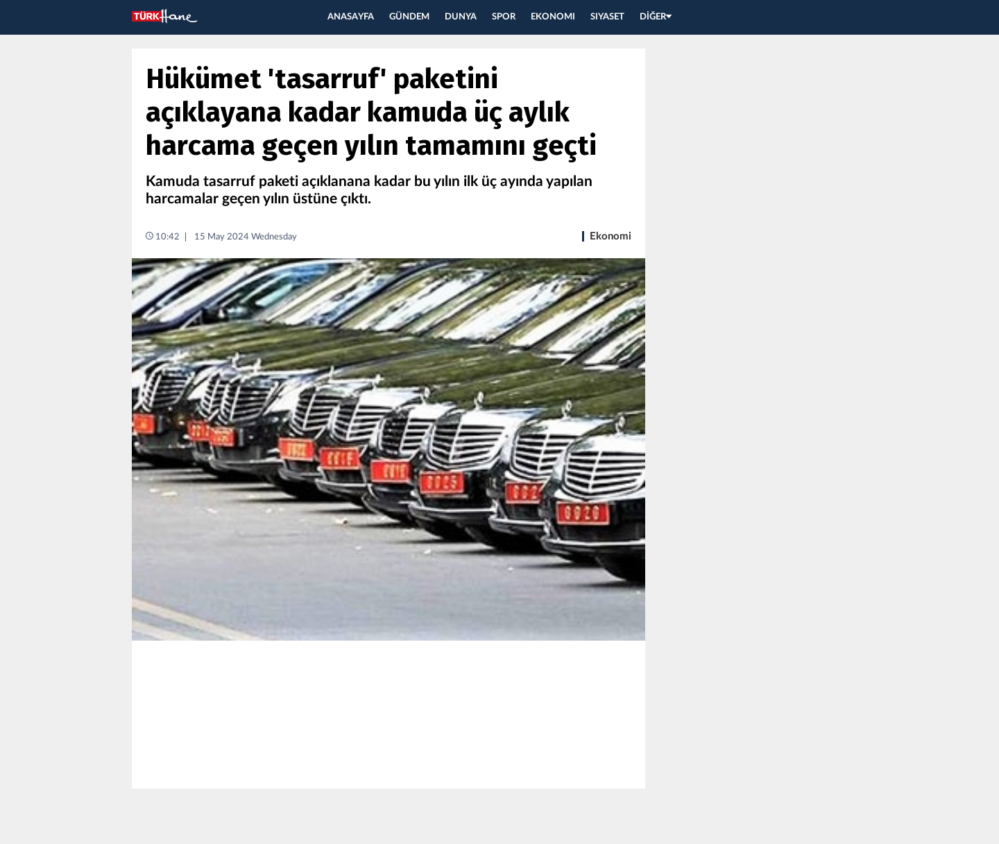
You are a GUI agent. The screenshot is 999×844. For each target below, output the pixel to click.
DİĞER (656, 17)
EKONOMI (553, 17)
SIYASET (607, 17)
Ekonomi (610, 236)
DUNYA (461, 17)
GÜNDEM (409, 17)
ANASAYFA (350, 17)
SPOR (503, 17)
